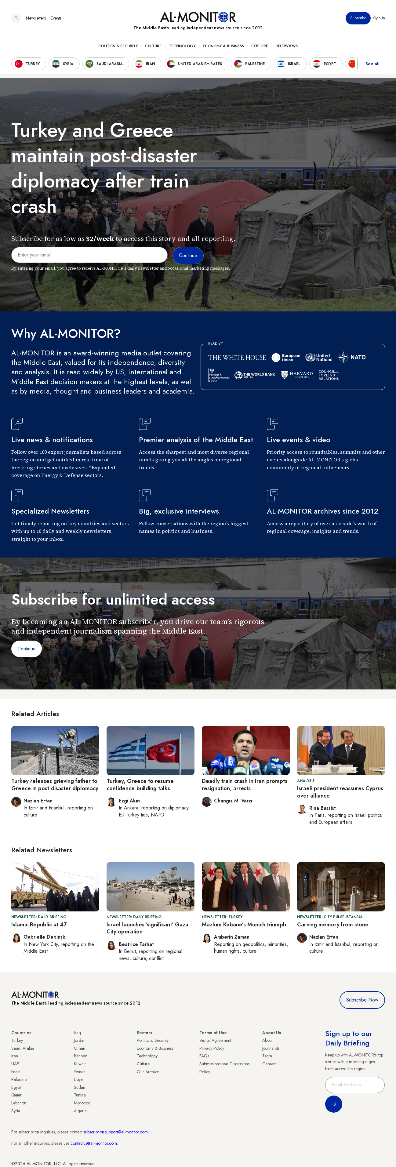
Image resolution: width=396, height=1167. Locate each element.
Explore (259, 46)
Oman (79, 1048)
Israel (15, 1072)
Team (267, 1056)
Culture (153, 46)
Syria (15, 1111)
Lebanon (18, 1103)
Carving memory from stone (333, 925)
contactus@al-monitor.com (94, 1143)
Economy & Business (223, 46)
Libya (78, 1079)
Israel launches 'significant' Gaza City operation (147, 928)
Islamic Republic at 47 (39, 925)
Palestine (19, 1079)
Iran (14, 1056)
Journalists (270, 1048)
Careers (269, 1064)
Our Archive (148, 1072)
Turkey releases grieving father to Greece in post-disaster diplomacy (54, 784)
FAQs (204, 1056)
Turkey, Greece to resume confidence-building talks (140, 784)
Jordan (79, 1040)
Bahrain (80, 1056)
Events (56, 18)
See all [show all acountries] (372, 64)
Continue (26, 648)
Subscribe (358, 18)
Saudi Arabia (22, 1048)
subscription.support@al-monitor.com (116, 1132)
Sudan (79, 1087)
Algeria (80, 1111)
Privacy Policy (211, 1048)
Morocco (82, 1103)
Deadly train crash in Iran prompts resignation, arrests (244, 784)
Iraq (77, 1033)
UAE (15, 1064)
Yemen (79, 1072)
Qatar (16, 1095)
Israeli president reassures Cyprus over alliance (340, 791)
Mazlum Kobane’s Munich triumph (244, 925)
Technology (182, 46)
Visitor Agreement (215, 1040)
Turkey (17, 1040)
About (267, 1040)
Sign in (379, 18)
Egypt (16, 1087)
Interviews (286, 46)
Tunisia (80, 1095)
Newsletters (36, 18)
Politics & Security (118, 46)
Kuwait (79, 1064)
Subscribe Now (362, 999)
